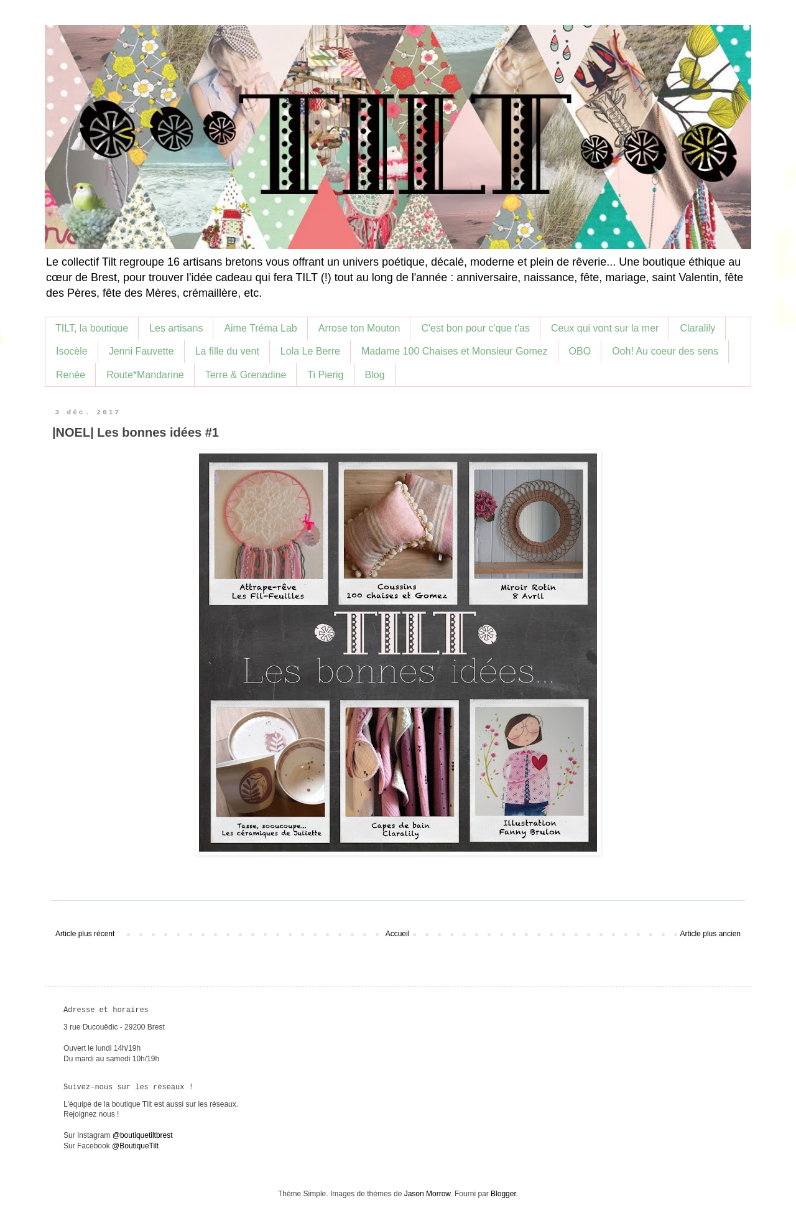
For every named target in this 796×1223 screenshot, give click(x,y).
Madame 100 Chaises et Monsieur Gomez (454, 351)
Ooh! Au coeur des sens (665, 351)
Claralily (697, 328)
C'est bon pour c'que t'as (475, 328)
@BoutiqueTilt (135, 1146)
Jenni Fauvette (141, 351)
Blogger (503, 1193)
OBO (580, 351)
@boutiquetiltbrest (143, 1135)
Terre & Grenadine (246, 375)
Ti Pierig (325, 375)
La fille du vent (227, 351)
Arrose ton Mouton (359, 328)
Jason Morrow (427, 1193)
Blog (375, 375)
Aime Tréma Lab (260, 328)
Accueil (398, 933)
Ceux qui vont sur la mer (605, 328)
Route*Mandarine (145, 375)
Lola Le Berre (310, 351)
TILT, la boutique (91, 328)
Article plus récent (84, 933)
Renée (70, 375)
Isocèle (72, 351)
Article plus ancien (710, 933)
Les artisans (176, 328)
